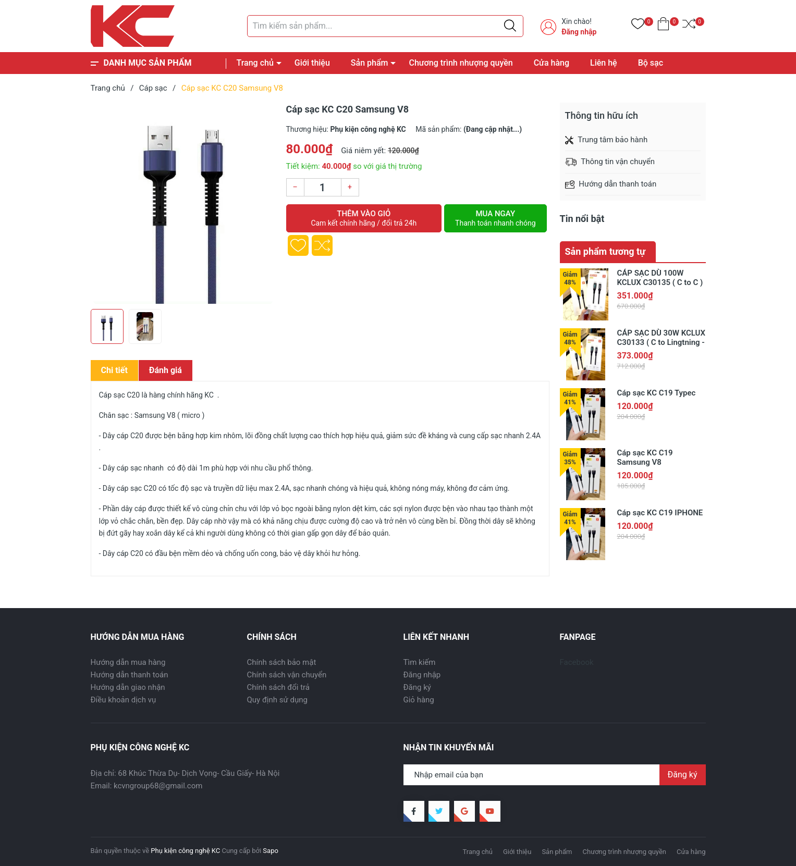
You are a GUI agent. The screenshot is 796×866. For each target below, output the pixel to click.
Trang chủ (255, 63)
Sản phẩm (369, 63)
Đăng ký (417, 687)
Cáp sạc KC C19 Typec (656, 393)
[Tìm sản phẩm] (385, 26)
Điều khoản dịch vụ (123, 699)
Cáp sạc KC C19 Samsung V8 (645, 457)
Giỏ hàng (418, 699)
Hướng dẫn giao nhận (128, 687)
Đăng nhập (578, 32)
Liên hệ (603, 63)
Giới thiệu (312, 63)
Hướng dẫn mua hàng (128, 662)
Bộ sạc (650, 63)
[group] (183, 203)
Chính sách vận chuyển (287, 674)
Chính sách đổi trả (278, 687)
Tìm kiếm (419, 662)
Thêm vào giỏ (364, 218)
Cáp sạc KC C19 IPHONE (660, 512)
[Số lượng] (322, 187)
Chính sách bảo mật (281, 662)
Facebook (577, 662)
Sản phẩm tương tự (605, 251)
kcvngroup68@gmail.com (158, 785)
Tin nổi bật (582, 218)
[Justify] (510, 26)
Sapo (270, 851)
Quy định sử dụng (277, 699)
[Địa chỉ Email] (554, 774)
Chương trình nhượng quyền (460, 63)
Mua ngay (495, 218)
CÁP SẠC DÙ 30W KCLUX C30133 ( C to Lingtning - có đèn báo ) (661, 342)
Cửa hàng (551, 63)
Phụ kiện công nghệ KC (185, 851)
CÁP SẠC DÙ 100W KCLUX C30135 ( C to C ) (660, 277)
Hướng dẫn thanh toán (129, 674)
